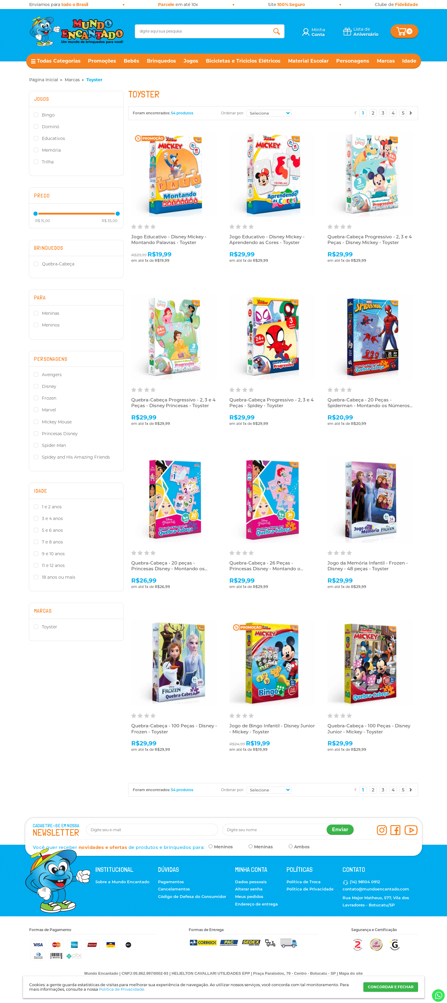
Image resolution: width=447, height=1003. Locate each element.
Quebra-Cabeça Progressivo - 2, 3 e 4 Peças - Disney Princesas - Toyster (173, 403)
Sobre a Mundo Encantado (122, 881)
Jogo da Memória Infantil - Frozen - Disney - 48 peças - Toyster (367, 566)
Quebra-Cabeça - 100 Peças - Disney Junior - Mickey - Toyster (368, 729)
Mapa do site (351, 973)
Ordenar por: (232, 113)
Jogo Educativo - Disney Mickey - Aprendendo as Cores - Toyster (267, 240)
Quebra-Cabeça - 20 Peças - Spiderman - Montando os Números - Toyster (370, 405)
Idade (409, 61)
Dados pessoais (251, 881)
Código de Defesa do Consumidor (192, 896)
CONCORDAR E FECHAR (391, 987)
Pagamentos (171, 881)
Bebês (131, 61)
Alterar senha (248, 889)
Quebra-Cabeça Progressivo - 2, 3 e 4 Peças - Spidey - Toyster (271, 403)
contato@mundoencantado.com (376, 889)
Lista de (365, 31)
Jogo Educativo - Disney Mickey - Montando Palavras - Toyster (168, 240)
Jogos (191, 61)
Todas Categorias (59, 61)
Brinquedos (161, 61)
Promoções (102, 61)
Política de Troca (304, 881)
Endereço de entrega (256, 904)
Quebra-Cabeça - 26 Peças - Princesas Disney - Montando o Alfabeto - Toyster (264, 568)
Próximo (411, 113)
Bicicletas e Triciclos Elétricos (243, 61)
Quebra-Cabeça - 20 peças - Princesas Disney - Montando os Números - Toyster (168, 568)
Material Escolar (308, 61)
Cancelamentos (174, 889)
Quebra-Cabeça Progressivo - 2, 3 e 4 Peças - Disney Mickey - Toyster (369, 240)
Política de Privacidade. (122, 989)
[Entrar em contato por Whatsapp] (438, 995)
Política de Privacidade (310, 889)
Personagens (352, 61)
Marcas (386, 61)
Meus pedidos (249, 896)
